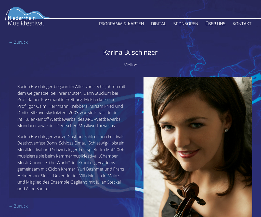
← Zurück (18, 42)
